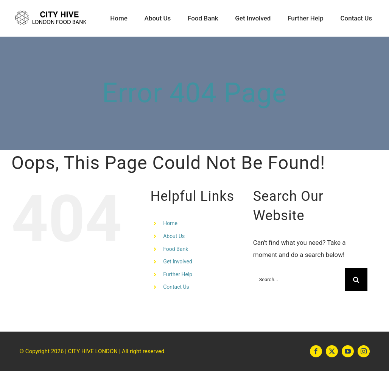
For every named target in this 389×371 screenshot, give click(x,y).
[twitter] (332, 351)
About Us (174, 236)
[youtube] (348, 351)
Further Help (177, 274)
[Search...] (299, 279)
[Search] (356, 279)
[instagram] (364, 351)
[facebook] (316, 351)
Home (170, 223)
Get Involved (177, 261)
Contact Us (176, 287)
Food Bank (175, 249)
